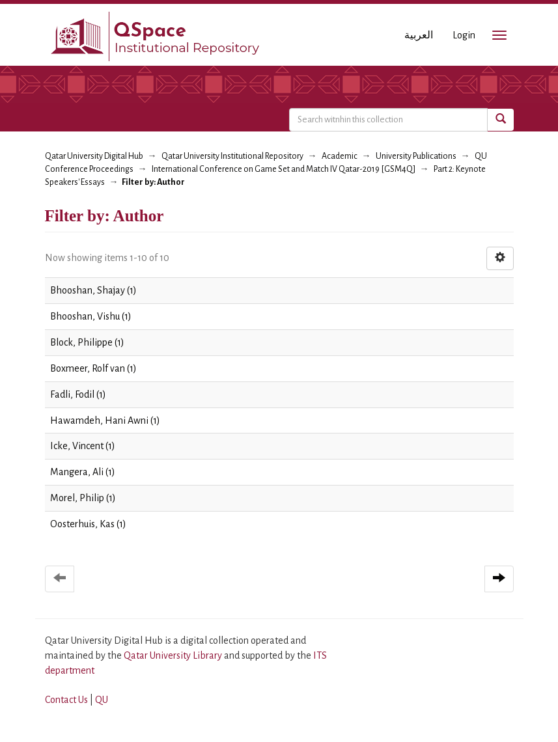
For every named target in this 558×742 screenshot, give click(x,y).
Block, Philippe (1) (87, 342)
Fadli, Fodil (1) (78, 394)
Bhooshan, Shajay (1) (93, 290)
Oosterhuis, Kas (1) (88, 524)
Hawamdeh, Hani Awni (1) (105, 420)
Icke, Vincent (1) (82, 446)
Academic (339, 156)
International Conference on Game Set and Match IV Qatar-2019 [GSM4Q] (283, 169)
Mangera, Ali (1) (82, 472)
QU (101, 699)
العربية (418, 35)
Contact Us (66, 699)
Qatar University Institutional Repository (232, 156)
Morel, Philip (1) (83, 498)
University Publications (416, 156)
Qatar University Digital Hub (94, 156)
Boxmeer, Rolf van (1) (93, 368)
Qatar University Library (174, 655)
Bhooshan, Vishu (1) (91, 316)
